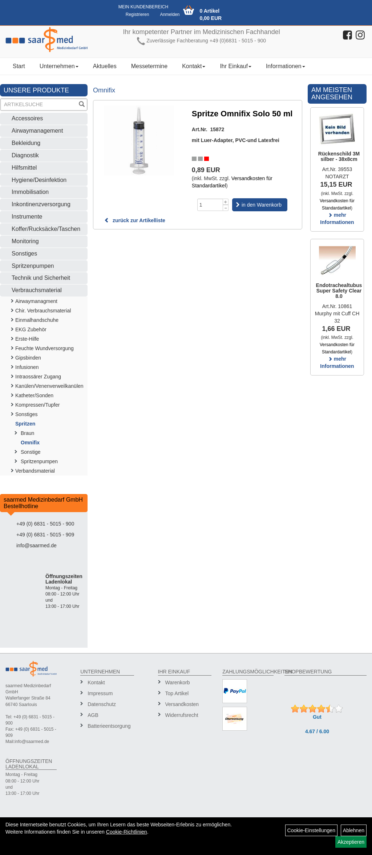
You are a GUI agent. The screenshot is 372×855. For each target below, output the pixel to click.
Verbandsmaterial (35, 471)
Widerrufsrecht (181, 715)
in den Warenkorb (262, 205)
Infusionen (27, 367)
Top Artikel (177, 693)
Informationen (285, 66)
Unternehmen (59, 66)
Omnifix (30, 442)
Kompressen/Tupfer (37, 405)
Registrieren (137, 14)
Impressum (100, 693)
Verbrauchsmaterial (37, 290)
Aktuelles (105, 66)
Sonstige (30, 452)
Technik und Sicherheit (41, 278)
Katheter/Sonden (34, 395)
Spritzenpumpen (33, 266)
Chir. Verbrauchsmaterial (43, 311)
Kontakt (193, 66)
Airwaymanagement (37, 131)
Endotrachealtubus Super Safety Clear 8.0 (339, 290)
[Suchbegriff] (39, 104)
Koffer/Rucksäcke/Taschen (46, 229)
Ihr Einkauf (235, 66)
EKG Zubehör (30, 329)
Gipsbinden (28, 358)
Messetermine (149, 66)
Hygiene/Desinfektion (39, 180)
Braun (27, 433)
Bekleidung (26, 143)
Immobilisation (30, 192)
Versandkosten (182, 704)
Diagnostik (25, 155)
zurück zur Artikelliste (134, 220)
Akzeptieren (350, 842)
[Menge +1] (226, 202)
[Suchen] (81, 105)
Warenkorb (177, 682)
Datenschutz (102, 704)
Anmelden (169, 14)
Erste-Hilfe (27, 339)
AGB (93, 715)
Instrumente (27, 216)
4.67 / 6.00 (317, 731)
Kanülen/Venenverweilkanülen (49, 386)
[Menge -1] (226, 208)
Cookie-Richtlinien (126, 832)
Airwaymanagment (36, 301)
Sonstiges (24, 253)
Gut (317, 717)
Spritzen (25, 424)
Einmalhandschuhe (36, 320)
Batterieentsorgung (108, 726)
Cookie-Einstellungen (311, 830)
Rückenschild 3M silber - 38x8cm (339, 156)
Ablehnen (353, 830)
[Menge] (210, 205)
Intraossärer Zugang (38, 376)
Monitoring (25, 241)
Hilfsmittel (24, 168)
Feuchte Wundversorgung (44, 348)
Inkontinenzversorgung (41, 204)
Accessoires (27, 118)
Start (19, 66)
